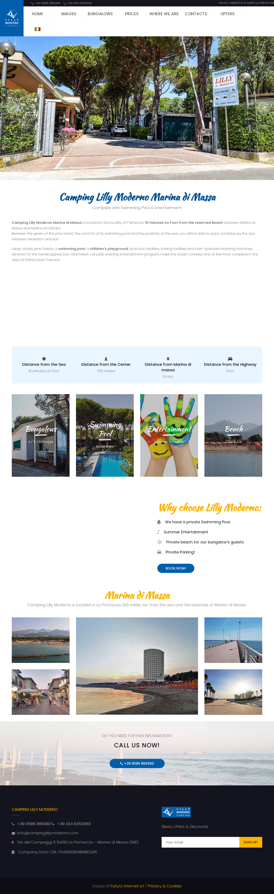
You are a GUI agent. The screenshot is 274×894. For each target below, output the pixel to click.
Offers (227, 13)
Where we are (164, 13)
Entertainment (169, 428)
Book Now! (176, 568)
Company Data (30, 852)
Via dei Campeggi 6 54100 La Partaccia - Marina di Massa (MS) (77, 842)
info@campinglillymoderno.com (47, 833)
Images (68, 13)
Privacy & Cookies (165, 886)
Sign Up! (251, 842)
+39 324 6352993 (79, 3)
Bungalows (100, 13)
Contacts (196, 13)
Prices (131, 13)
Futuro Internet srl (127, 886)
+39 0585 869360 (47, 3)
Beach (233, 428)
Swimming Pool (105, 429)
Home (37, 13)
